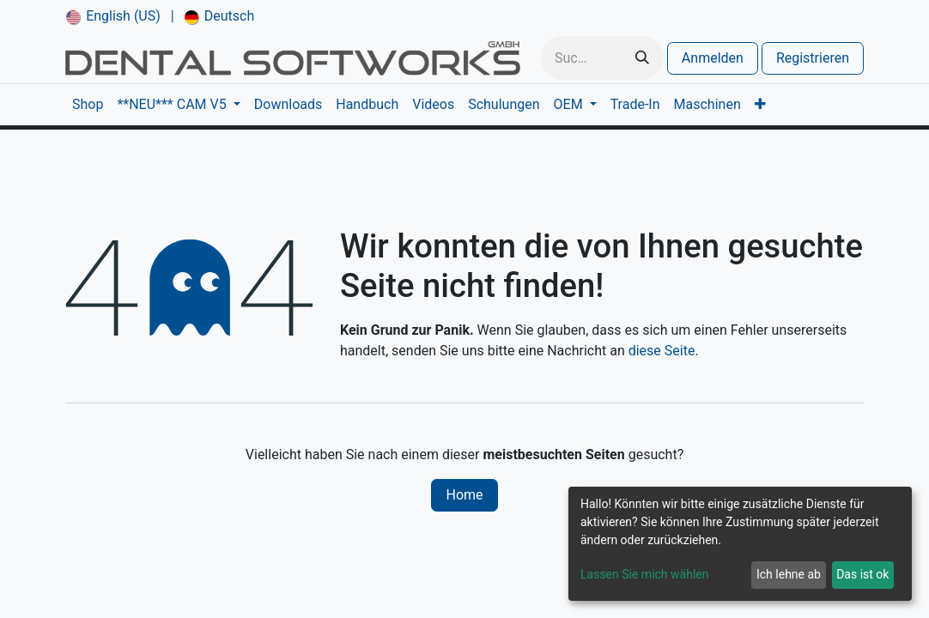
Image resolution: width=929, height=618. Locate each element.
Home (464, 495)
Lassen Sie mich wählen (644, 574)
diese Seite (661, 350)
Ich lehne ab (788, 574)
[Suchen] (642, 58)
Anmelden (713, 58)
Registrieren (812, 58)
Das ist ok (862, 574)
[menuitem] (113, 16)
